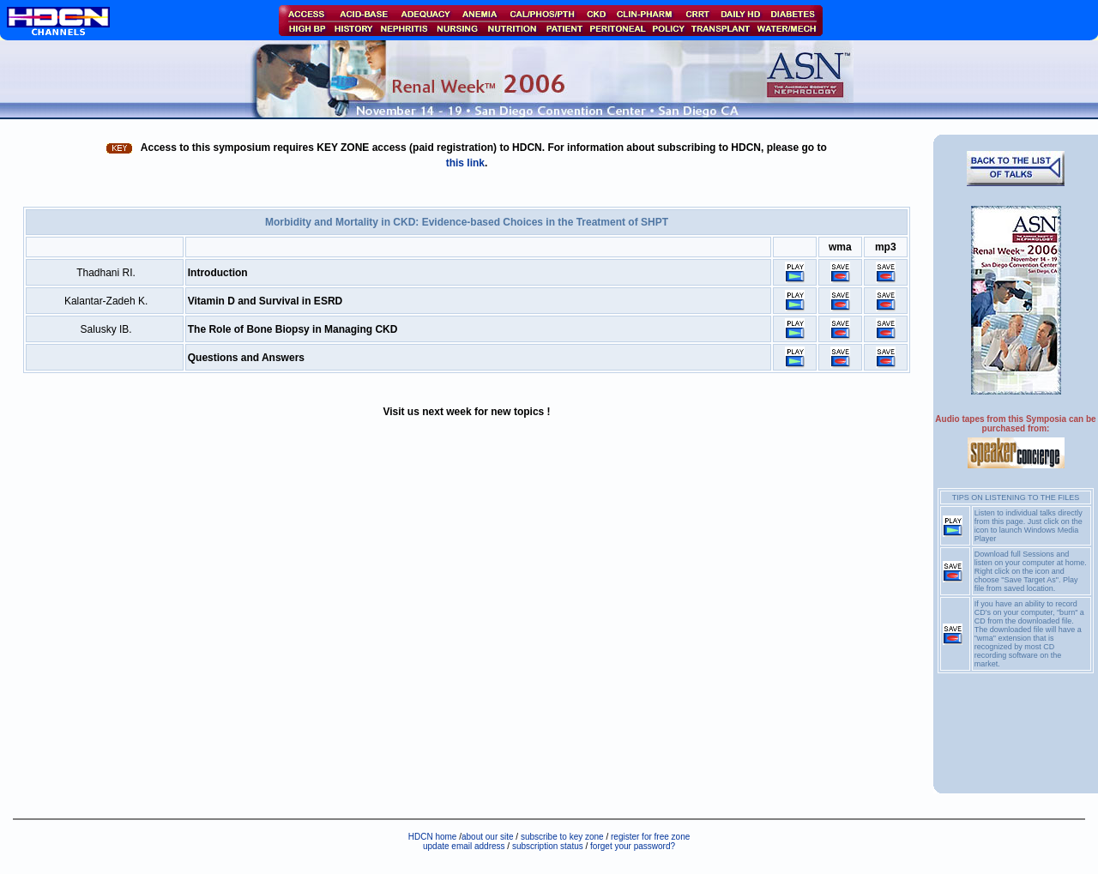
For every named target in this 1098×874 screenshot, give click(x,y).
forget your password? (632, 846)
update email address (464, 846)
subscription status (549, 846)
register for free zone (650, 836)
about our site (488, 836)
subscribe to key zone (561, 836)
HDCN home (432, 836)
